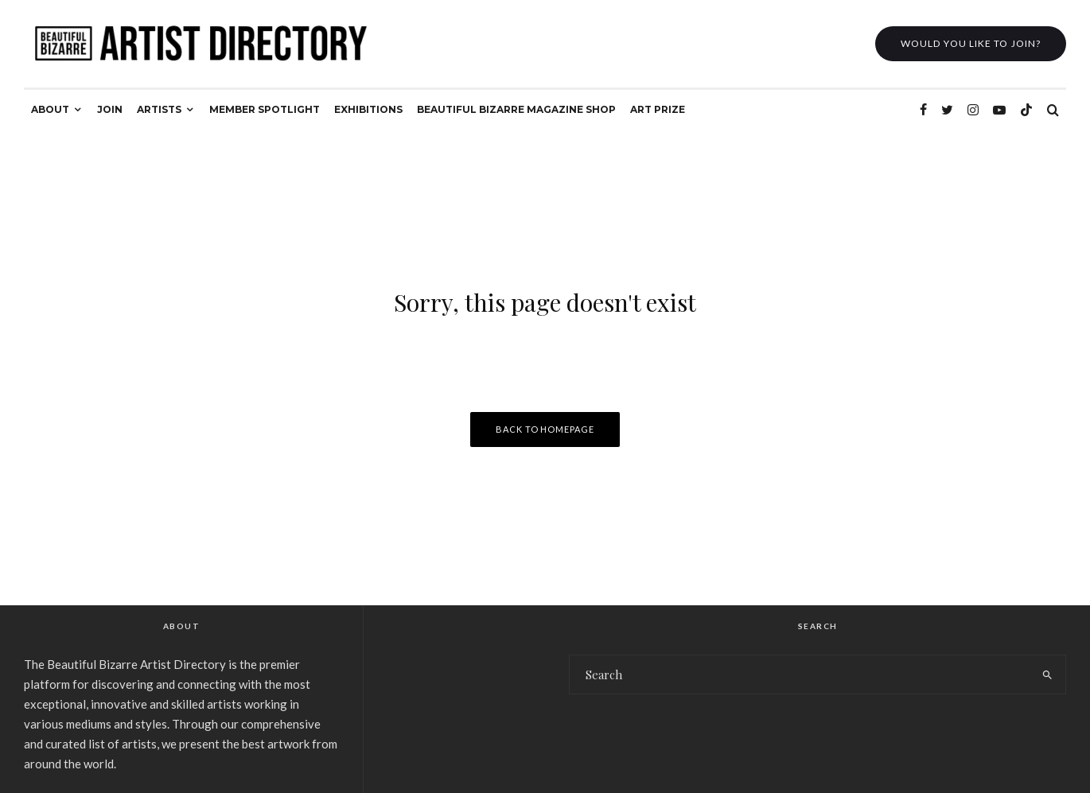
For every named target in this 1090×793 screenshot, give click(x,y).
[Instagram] (973, 110)
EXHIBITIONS (368, 109)
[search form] (800, 674)
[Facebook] (923, 110)
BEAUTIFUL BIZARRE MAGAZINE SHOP (516, 109)
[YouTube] (999, 110)
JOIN (110, 109)
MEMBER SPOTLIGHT (264, 109)
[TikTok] (1026, 110)
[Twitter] (947, 110)
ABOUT (50, 109)
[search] (1047, 674)
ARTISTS (159, 109)
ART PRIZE (657, 109)
